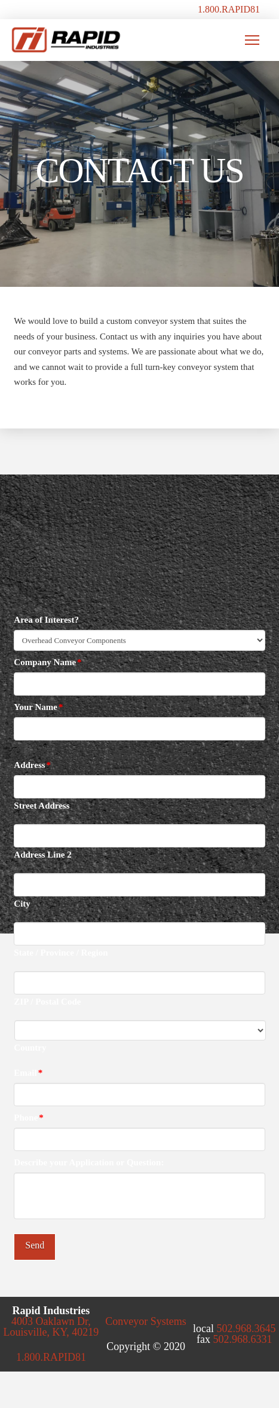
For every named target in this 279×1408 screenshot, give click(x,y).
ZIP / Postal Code (47, 1001)
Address (32, 765)
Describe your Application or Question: (89, 1162)
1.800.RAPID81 (229, 9)
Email (28, 1073)
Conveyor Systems (145, 1321)
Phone (29, 1117)
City (22, 903)
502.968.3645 (245, 1328)
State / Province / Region (61, 952)
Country (30, 1047)
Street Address (41, 805)
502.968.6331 (242, 1339)
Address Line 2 (42, 854)
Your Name (38, 707)
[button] (252, 40)
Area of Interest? (46, 620)
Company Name (48, 662)
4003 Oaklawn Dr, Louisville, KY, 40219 (51, 1326)
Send (34, 1245)
